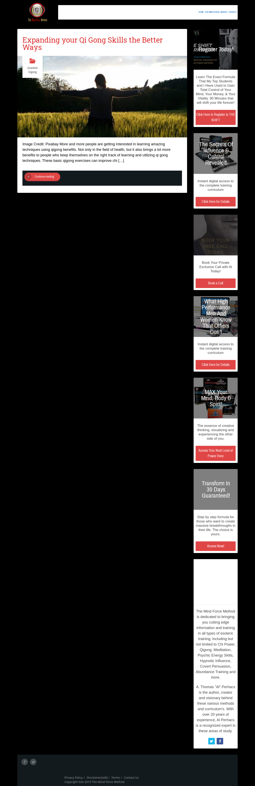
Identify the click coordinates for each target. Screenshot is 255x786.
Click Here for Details (215, 202)
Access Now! (215, 546)
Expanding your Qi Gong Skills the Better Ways (92, 43)
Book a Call (215, 283)
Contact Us (131, 777)
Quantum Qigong (32, 70)
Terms (115, 777)
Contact (232, 11)
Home (201, 11)
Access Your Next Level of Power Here (215, 453)
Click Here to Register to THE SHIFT (215, 117)
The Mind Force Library (216, 11)
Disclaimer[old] (97, 777)
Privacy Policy (73, 777)
